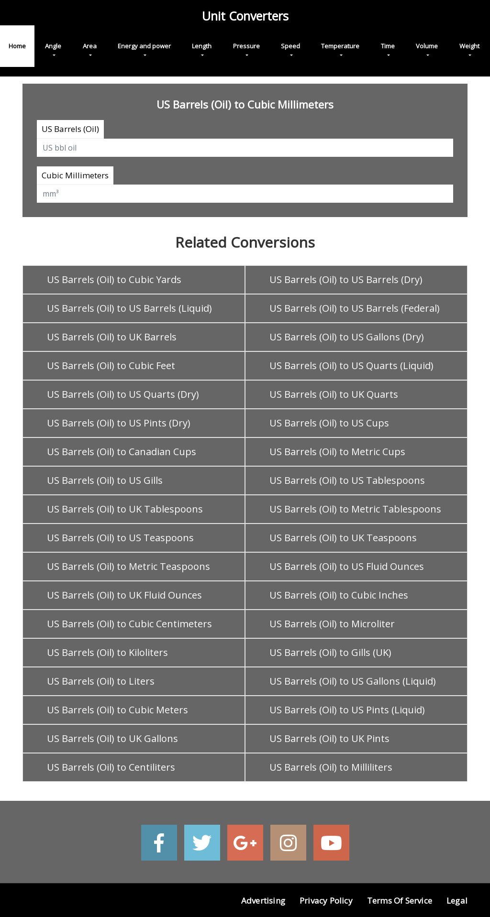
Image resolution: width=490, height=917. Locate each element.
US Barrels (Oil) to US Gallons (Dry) (346, 336)
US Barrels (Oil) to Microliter (332, 623)
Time (388, 46)
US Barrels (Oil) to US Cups (329, 422)
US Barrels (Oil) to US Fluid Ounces (346, 566)
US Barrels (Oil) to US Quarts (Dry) (123, 394)
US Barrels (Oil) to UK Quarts (333, 394)
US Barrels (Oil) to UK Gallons (112, 738)
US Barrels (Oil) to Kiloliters (107, 652)
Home (17, 46)
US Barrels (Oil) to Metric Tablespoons (355, 508)
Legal (457, 900)
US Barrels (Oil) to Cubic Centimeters (129, 623)
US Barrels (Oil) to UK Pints (329, 738)
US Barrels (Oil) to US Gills (105, 480)
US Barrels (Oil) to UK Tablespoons (125, 508)
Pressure (246, 46)
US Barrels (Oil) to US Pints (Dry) (118, 422)
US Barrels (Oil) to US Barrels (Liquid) (129, 308)
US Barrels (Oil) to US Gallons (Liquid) (352, 681)
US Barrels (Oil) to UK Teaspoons (343, 537)
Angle (53, 46)
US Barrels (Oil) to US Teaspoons (120, 537)
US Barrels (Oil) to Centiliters (111, 767)
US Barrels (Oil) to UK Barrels (112, 336)
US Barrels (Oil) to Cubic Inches (338, 595)
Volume (427, 46)
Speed (290, 46)
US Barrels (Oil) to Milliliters (330, 767)
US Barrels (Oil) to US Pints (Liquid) (347, 709)
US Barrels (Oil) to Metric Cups (337, 451)
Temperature (340, 46)
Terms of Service (399, 900)
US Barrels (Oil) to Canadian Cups (121, 451)
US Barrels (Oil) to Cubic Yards (114, 279)
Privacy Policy (326, 900)
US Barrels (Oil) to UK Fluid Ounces (124, 595)
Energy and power (144, 46)
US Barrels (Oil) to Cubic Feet (111, 365)
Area (90, 46)
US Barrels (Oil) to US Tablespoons (347, 480)
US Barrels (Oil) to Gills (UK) (330, 652)
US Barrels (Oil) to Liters (101, 681)
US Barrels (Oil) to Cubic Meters (117, 709)
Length (202, 46)
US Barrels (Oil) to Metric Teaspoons (128, 566)
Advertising (263, 900)
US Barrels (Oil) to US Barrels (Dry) (346, 279)
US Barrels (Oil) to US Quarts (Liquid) (351, 365)
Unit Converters (245, 16)
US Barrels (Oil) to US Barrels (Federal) (354, 308)
